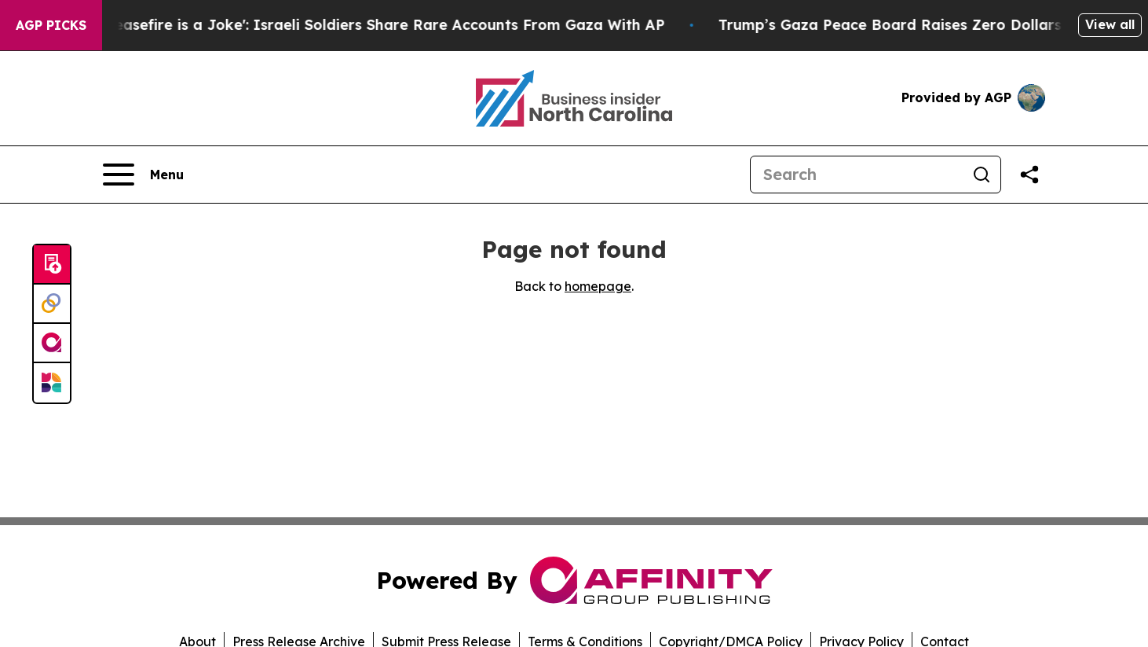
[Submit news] (52, 265)
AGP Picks (51, 25)
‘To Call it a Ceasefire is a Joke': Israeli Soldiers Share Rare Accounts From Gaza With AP (353, 25)
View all (1110, 24)
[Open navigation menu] (143, 174)
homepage (598, 286)
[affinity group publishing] (52, 343)
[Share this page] (1029, 174)
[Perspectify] (52, 304)
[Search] (857, 174)
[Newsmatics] (52, 383)
